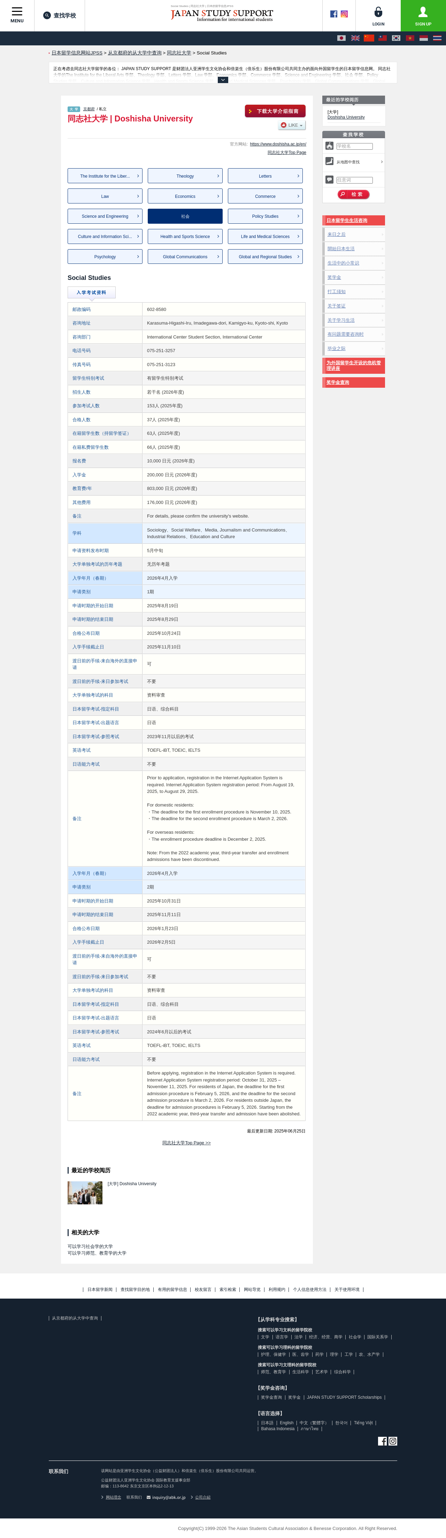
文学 (265, 1337)
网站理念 (111, 1497)
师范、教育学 (273, 1371)
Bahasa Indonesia (277, 1428)
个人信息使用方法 (309, 1289)
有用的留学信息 (172, 1289)
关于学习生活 (341, 320)
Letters (265, 176)
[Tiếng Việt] (410, 38)
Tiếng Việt (363, 1422)
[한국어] (396, 38)
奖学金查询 (337, 382)
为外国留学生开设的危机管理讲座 (353, 365)
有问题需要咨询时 (346, 334)
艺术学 (321, 1371)
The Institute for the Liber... (105, 176)
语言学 (282, 1337)
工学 (349, 1354)
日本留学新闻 (100, 1289)
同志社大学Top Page (287, 152)
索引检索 (228, 1289)
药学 (319, 1354)
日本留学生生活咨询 (346, 220)
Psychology (105, 256)
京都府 (89, 109)
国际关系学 (377, 1337)
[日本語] (341, 38)
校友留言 (203, 1289)
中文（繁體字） (314, 1422)
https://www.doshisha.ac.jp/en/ (278, 144)
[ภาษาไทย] (437, 38)
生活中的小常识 (343, 263)
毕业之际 (337, 348)
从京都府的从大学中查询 (75, 1318)
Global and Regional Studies (265, 256)
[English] (355, 38)
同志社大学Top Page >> (186, 1142)
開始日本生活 (341, 248)
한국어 (341, 1422)
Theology (185, 176)
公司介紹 (201, 1497)
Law (105, 196)
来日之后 (337, 234)
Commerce (265, 196)
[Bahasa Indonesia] (423, 38)
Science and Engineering (105, 216)
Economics (185, 196)
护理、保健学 (273, 1354)
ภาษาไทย (309, 1428)
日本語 (267, 1422)
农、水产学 (369, 1354)
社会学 (355, 1337)
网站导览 (252, 1289)
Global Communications (185, 256)
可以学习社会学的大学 (90, 1246)
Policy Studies (265, 216)
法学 (298, 1337)
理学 (334, 1354)
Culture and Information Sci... (105, 236)
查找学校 (59, 15)
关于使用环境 (347, 1289)
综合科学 (342, 1371)
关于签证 (337, 306)
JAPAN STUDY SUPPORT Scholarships (344, 1397)
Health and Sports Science (185, 236)
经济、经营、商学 (326, 1337)
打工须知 (337, 291)
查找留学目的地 (135, 1289)
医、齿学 (300, 1354)
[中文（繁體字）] (382, 38)
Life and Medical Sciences (265, 236)
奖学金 (334, 277)
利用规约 (277, 1289)
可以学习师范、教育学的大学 (97, 1253)
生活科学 (300, 1371)
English (286, 1422)
